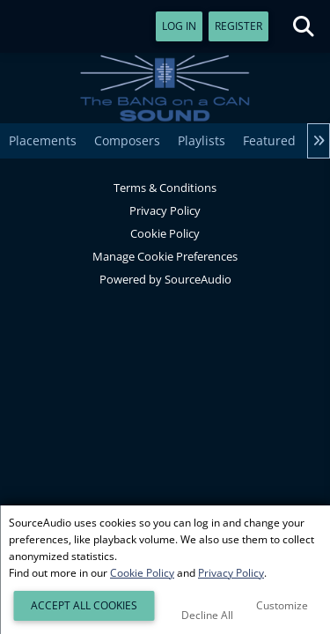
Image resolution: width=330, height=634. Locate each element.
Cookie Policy (165, 233)
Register (238, 25)
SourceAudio (198, 279)
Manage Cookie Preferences (165, 256)
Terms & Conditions (165, 187)
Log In (179, 25)
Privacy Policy (165, 210)
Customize (282, 605)
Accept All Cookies (84, 605)
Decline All (207, 615)
